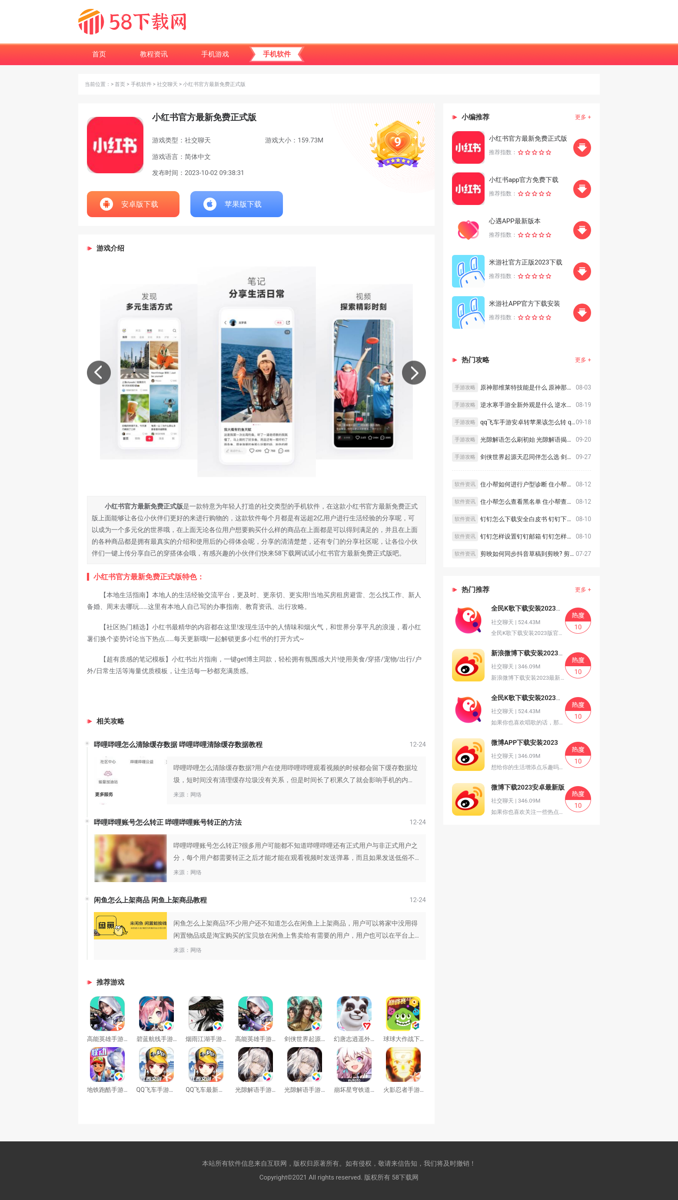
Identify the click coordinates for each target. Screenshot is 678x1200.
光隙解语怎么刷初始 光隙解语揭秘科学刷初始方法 (528, 439)
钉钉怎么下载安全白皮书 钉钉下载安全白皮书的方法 (528, 519)
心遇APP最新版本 (515, 221)
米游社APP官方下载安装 (524, 303)
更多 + (583, 117)
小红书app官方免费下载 (523, 180)
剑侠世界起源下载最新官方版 (323, 1038)
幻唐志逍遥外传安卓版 (364, 1038)
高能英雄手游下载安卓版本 (271, 1038)
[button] (99, 372)
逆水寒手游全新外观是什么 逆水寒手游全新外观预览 (528, 404)
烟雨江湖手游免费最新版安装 (225, 1038)
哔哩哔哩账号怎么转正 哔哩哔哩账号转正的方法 (168, 822)
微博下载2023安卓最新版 (528, 787)
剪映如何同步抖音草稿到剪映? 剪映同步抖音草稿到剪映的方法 (528, 553)
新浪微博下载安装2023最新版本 (537, 653)
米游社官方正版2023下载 (525, 262)
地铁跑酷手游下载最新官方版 (126, 1089)
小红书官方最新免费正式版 (528, 138)
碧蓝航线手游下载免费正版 (172, 1038)
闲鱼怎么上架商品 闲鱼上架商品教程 (150, 900)
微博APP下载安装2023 (524, 743)
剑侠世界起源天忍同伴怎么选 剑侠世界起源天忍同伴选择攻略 (528, 456)
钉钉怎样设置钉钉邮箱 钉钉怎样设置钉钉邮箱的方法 (528, 536)
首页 (120, 84)
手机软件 (141, 84)
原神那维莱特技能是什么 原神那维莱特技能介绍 (528, 387)
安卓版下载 (139, 204)
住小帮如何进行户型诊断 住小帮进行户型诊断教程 (528, 484)
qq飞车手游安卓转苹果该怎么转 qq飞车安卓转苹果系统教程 (528, 422)
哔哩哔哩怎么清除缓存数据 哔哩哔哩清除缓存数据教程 (178, 744)
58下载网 (405, 1177)
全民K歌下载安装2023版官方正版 (539, 608)
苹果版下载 (243, 204)
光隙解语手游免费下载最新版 (323, 1089)
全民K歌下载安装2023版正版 (533, 698)
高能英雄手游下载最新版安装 (126, 1038)
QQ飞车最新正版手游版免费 (223, 1089)
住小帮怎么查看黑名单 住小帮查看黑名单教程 (528, 501)
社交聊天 (167, 84)
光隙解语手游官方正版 (265, 1089)
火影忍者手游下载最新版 (416, 1089)
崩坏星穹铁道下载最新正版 (370, 1089)
